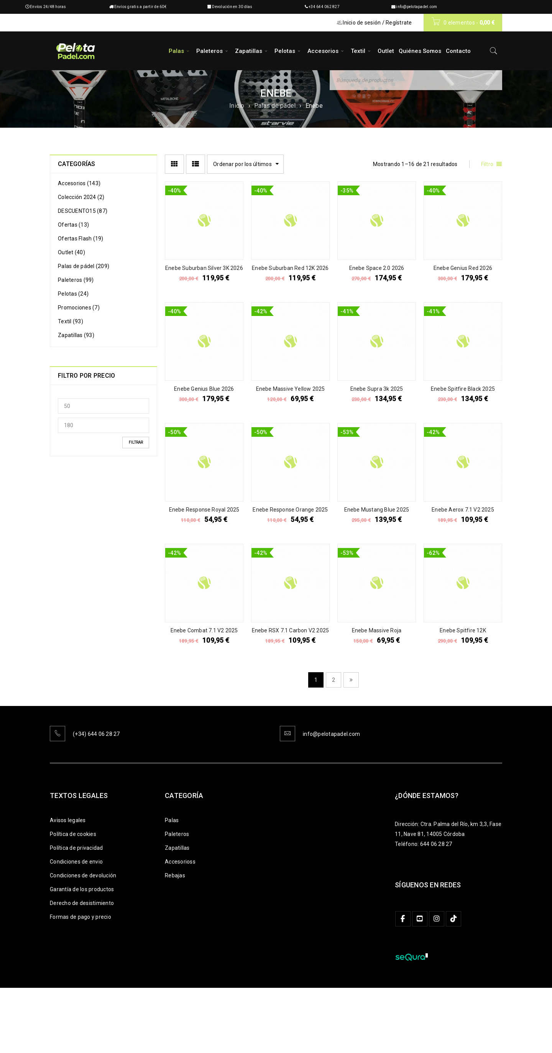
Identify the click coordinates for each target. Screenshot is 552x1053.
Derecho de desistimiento (82, 903)
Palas (172, 820)
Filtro (487, 164)
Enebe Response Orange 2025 (290, 510)
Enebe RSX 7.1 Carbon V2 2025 (290, 630)
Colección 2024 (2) (81, 197)
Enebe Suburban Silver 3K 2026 (204, 268)
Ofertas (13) (73, 225)
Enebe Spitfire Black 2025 (463, 389)
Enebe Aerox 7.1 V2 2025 (463, 510)
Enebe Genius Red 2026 (463, 268)
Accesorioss (180, 862)
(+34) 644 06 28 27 (96, 734)
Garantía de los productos (82, 889)
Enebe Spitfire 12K (463, 630)
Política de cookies (73, 834)
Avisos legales (68, 820)
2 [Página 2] (333, 680)
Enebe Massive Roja (377, 630)
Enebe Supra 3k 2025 (376, 389)
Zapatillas (177, 848)
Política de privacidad (76, 848)
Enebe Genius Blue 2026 (204, 389)
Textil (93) (70, 321)
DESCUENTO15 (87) (82, 211)
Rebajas (175, 875)
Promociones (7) (79, 307)
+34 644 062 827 (324, 7)
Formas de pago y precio (80, 917)
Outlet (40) (71, 252)
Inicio (237, 105)
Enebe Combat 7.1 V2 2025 (204, 630)
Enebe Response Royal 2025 (204, 510)
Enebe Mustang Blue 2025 (376, 510)
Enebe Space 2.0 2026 (376, 268)
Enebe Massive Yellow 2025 (290, 389)
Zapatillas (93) (76, 335)
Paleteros (177, 834)
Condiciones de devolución (83, 875)
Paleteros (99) (76, 280)
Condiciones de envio (76, 862)
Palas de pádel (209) (83, 266)
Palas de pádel (275, 105)
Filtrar (136, 442)
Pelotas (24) (73, 294)
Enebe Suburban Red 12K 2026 (290, 268)
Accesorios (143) (79, 183)
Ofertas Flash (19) (81, 238)
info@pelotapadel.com (416, 7)
